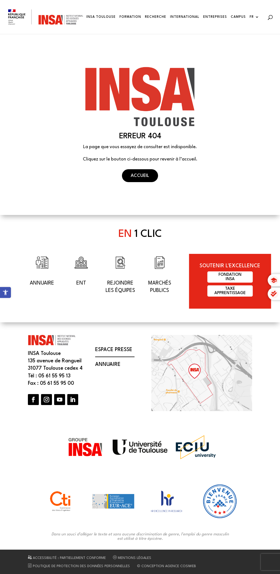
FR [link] (252, 17)
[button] (33, 399)
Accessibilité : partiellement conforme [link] (67, 558)
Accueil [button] (140, 175)
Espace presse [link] (113, 349)
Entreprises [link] (215, 17)
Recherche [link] (155, 17)
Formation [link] (130, 17)
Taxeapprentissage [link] (230, 291)
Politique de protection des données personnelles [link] (79, 566)
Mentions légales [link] (132, 558)
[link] (5, 292)
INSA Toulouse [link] (101, 17)
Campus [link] (238, 17)
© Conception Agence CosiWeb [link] (166, 566)
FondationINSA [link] (229, 277)
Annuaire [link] (108, 364)
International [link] (184, 17)
